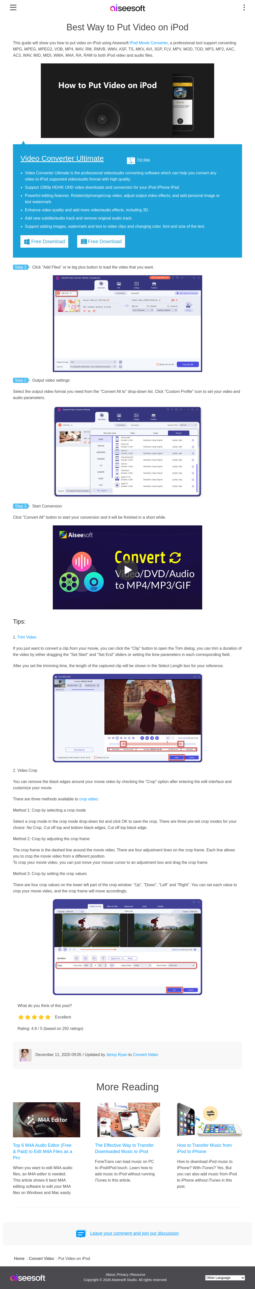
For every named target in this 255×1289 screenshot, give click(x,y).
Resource (137, 1275)
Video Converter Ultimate (62, 158)
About (110, 1275)
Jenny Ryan (117, 1055)
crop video (88, 799)
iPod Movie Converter (149, 43)
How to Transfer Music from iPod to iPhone (204, 1148)
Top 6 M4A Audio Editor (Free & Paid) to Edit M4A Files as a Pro (42, 1151)
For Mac (143, 160)
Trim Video (26, 637)
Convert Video (145, 1055)
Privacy (122, 1275)
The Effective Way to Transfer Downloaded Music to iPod (124, 1148)
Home (19, 1258)
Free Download (48, 241)
